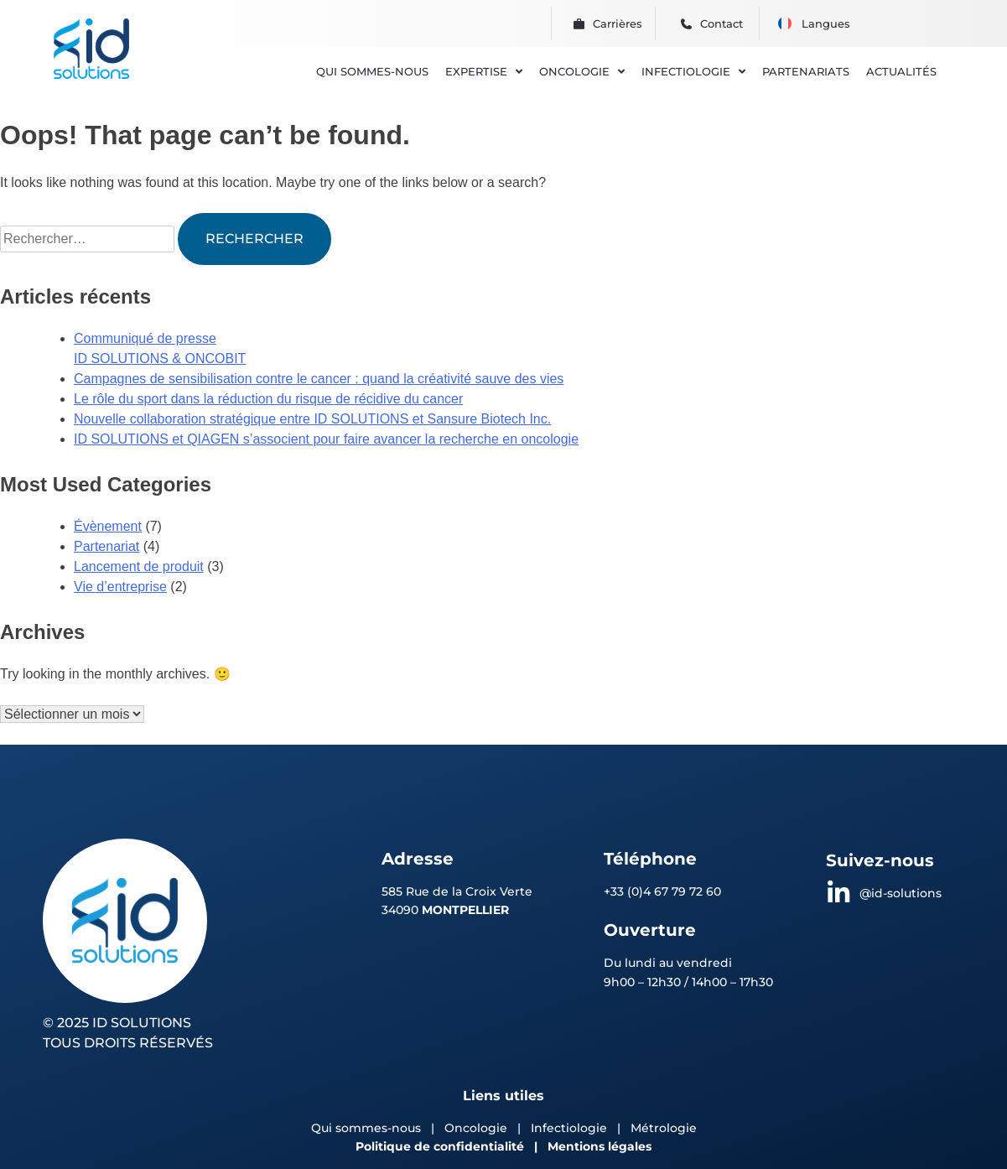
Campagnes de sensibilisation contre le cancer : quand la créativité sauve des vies (318, 378)
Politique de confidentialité (440, 1146)
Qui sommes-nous (366, 1127)
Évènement (108, 526)
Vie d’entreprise (120, 586)
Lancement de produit (139, 566)
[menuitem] (785, 23)
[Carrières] (579, 23)
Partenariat (106, 546)
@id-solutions (900, 893)
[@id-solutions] (838, 893)
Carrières (617, 23)
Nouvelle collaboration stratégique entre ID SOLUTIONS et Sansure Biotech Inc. (312, 419)
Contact (721, 23)
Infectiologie (569, 1127)
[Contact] (686, 23)
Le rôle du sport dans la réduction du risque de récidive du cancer (268, 399)
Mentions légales (599, 1146)
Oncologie (477, 1127)
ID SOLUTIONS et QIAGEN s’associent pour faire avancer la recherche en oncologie (326, 439)
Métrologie (664, 1127)
